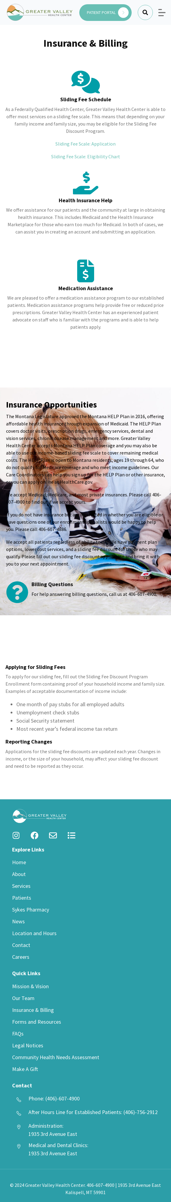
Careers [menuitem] (20, 956)
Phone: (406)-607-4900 (54, 1098)
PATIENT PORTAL (108, 12)
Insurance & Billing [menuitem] (33, 1009)
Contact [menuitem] (21, 945)
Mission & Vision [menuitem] (30, 986)
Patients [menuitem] (21, 897)
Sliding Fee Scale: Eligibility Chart (85, 156)
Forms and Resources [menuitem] (36, 1021)
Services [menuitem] (21, 885)
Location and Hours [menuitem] (34, 933)
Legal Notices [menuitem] (27, 1045)
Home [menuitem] (19, 862)
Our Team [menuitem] (23, 998)
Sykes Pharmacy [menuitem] (30, 909)
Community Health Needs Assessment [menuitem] (55, 1057)
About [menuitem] (19, 874)
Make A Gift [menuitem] (25, 1069)
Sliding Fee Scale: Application (85, 144)
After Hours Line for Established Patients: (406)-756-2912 (93, 1112)
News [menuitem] (18, 921)
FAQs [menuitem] (18, 1033)
